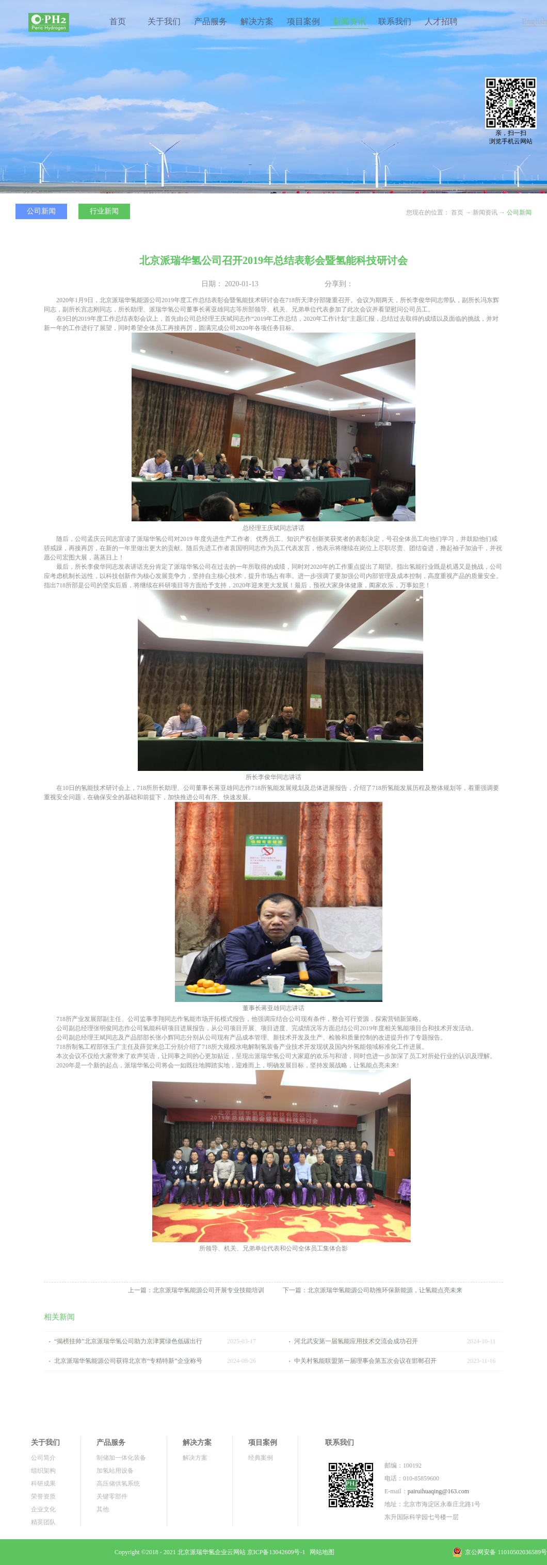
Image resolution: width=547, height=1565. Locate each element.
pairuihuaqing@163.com (438, 1491)
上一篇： (196, 1290)
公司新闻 (519, 212)
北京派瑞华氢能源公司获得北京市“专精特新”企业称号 (128, 1360)
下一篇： (372, 1290)
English (534, 21)
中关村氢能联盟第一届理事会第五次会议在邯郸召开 (365, 1360)
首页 (117, 21)
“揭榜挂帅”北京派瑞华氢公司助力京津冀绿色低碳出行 (128, 1341)
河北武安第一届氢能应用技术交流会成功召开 (356, 1341)
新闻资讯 (485, 212)
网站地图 (320, 1552)
